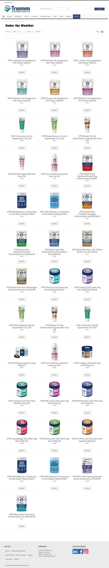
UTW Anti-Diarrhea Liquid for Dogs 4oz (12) (54, 364)
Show (29, 31)
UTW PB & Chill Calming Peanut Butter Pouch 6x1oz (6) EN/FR (87, 478)
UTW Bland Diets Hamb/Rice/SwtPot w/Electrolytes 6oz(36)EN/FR (22, 252)
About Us (7, 551)
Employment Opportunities (18, 551)
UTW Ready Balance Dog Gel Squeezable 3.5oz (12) (22, 326)
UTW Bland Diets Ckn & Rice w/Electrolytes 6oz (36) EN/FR (21, 515)
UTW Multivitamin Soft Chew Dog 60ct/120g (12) (87, 402)
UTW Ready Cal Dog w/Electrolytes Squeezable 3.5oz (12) (54, 327)
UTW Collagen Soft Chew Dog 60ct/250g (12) (87, 364)
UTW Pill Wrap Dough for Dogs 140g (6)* (22, 364)
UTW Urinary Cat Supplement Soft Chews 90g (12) (54, 99)
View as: (98, 31)
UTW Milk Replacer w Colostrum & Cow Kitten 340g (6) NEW (54, 213)
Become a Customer (21, 555)
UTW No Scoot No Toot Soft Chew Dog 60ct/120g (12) (87, 440)
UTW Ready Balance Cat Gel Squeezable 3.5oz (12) (54, 137)
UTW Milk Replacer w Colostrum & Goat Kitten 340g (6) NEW (22, 213)
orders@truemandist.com (49, 556)
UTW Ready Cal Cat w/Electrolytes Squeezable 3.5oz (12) (87, 138)
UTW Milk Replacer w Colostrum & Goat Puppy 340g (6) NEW (22, 478)
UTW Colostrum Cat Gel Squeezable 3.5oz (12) (22, 137)
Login (99, 9)
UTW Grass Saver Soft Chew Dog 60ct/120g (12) (54, 440)
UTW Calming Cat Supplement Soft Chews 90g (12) (22, 61)
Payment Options (9, 555)
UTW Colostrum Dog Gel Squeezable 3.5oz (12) (87, 326)
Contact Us (16, 559)
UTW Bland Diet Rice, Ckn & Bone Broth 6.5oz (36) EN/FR (87, 251)
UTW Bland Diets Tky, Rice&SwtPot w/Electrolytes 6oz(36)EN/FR (54, 252)
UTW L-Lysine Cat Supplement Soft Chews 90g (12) (87, 61)
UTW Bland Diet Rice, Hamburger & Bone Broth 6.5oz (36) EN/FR (22, 288)
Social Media (8, 559)
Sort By (14, 31)
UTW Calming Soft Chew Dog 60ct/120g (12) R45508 (87, 288)
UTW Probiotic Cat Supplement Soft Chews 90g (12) (21, 99)
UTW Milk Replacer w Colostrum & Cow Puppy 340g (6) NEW (54, 478)
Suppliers (30, 555)
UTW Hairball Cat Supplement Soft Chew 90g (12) (54, 61)
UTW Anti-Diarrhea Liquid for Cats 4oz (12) (54, 175)
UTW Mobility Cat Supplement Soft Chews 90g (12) (87, 99)
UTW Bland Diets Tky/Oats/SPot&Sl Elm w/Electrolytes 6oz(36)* (87, 176)
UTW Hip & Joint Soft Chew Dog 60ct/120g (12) (54, 402)
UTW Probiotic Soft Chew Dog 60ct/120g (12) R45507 (54, 288)
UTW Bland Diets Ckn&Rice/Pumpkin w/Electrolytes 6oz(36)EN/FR (87, 214)
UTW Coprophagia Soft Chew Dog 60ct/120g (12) (22, 440)
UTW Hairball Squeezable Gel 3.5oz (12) (21, 175)
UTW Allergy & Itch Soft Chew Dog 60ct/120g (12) (21, 402)
